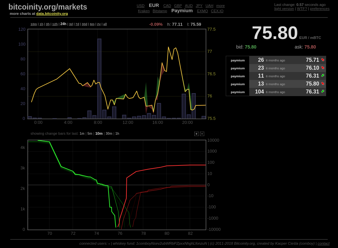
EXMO (202, 11)
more (220, 6)
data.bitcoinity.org (52, 14)
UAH (210, 6)
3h (48, 24)
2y (99, 24)
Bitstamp (160, 11)
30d (84, 24)
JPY (199, 6)
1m (82, 133)
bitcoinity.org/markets (48, 7)
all (105, 24)
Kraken (144, 11)
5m (89, 133)
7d (77, 24)
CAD (167, 6)
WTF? (302, 9)
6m (92, 24)
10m (34, 24)
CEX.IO (217, 11)
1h (41, 24)
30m (109, 133)
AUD (189, 6)
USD (141, 6)
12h (55, 24)
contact (323, 243)
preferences (319, 9)
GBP (178, 6)
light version (284, 9)
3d (71, 24)
